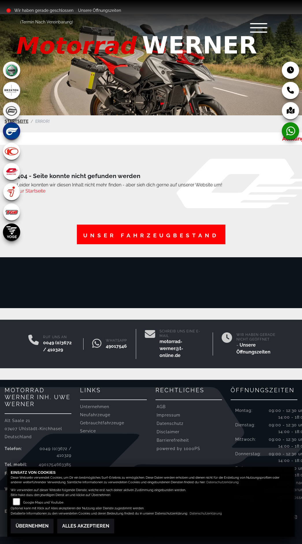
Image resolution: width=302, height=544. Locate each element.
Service (88, 430)
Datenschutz (170, 423)
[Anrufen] (33, 344)
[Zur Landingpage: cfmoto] (11, 110)
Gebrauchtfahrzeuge (102, 422)
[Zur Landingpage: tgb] (11, 212)
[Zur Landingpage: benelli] (11, 70)
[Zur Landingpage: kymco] (11, 151)
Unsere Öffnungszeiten (99, 10)
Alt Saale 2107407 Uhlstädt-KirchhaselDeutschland (33, 428)
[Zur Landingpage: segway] (11, 191)
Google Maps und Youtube (43, 502)
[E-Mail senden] (150, 344)
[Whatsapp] (96, 344)
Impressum (168, 414)
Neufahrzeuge (95, 414)
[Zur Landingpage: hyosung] (11, 131)
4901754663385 (123, 346)
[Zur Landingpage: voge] (11, 232)
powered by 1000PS (178, 448)
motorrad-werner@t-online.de (171, 348)
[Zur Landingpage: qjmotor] (11, 171)
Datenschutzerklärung (222, 482)
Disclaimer (168, 431)
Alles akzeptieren (85, 526)
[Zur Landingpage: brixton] (11, 90)
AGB (161, 406)
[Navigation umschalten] (258, 28)
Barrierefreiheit (173, 440)
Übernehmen (32, 526)
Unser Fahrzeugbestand (151, 235)
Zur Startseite (31, 191)
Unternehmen (94, 406)
